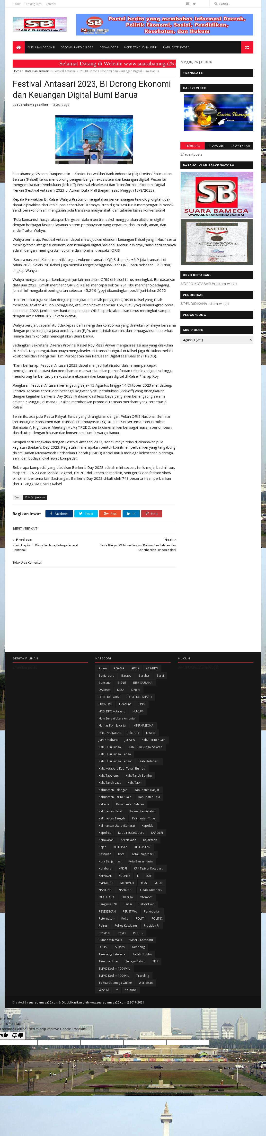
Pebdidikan (146, 932)
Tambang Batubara (112, 982)
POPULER (216, 146)
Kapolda (147, 854)
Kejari (102, 875)
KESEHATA (120, 875)
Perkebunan (152, 939)
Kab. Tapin (135, 811)
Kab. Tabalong (109, 804)
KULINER (124, 904)
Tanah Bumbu (142, 982)
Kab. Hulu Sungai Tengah (116, 789)
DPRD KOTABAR (110, 725)
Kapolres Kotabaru (131, 861)
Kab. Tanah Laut (110, 811)
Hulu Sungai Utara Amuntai (117, 747)
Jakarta (151, 761)
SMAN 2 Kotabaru (141, 968)
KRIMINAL (105, 904)
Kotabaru (105, 897)
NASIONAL (126, 918)
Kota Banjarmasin (37, 71)
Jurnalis (130, 768)
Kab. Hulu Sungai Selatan (145, 775)
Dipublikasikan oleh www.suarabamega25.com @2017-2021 (103, 1031)
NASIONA (105, 918)
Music (158, 911)
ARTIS (135, 696)
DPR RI (135, 718)
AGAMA (119, 696)
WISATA (104, 1018)
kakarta (104, 832)
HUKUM (138, 739)
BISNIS (122, 711)
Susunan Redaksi (41, 47)
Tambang (138, 975)
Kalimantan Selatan (142, 839)
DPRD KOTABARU (140, 725)
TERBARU (192, 146)
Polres (103, 954)
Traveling (142, 1004)
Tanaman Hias (108, 989)
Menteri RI (127, 911)
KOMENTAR (241, 146)
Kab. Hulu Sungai (110, 775)
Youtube (131, 1018)
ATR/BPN (152, 696)
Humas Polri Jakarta (112, 754)
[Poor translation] (18, 1064)
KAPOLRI (157, 861)
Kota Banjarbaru (143, 882)
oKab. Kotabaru (151, 918)
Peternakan (106, 947)
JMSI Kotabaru (108, 768)
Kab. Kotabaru (149, 789)
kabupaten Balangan (113, 818)
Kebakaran (106, 868)
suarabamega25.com (43, 1031)
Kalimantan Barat (110, 839)
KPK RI (123, 897)
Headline (125, 732)
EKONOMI (105, 732)
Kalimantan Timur (144, 846)
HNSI (142, 732)
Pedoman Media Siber (77, 47)
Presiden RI (151, 954)
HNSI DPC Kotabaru (112, 739)
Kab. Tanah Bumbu (139, 804)
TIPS (155, 989)
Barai (160, 704)
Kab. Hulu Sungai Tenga (115, 782)
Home (17, 4)
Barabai (144, 704)
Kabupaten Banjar (146, 818)
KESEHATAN (142, 875)
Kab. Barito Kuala (153, 768)
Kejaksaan (150, 868)
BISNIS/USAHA (142, 711)
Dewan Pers (108, 47)
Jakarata (133, 761)
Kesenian (105, 882)
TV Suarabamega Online (115, 1011)
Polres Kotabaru (126, 954)
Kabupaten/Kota (176, 47)
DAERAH (104, 718)
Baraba (126, 704)
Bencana (105, 711)
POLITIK (156, 947)
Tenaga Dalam (135, 989)
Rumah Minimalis (110, 968)
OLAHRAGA (107, 925)
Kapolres (105, 861)
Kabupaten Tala (149, 825)
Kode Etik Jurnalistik (140, 47)
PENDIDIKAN (107, 939)
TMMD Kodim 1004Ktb (114, 1004)
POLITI (140, 947)
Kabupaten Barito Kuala (115, 825)
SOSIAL (103, 975)
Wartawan (146, 1011)
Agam (103, 696)
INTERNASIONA (143, 754)
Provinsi (104, 961)
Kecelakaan (128, 868)
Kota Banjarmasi (110, 890)
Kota (121, 882)
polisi (125, 947)
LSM (148, 904)
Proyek (121, 961)
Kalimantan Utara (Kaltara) (117, 854)
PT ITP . (138, 961)
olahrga (127, 925)
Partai (128, 932)
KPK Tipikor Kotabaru (148, 897)
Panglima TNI (108, 932)
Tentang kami (33, 4)
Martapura (106, 911)
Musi (144, 911)
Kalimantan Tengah (112, 846)
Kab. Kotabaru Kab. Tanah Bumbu (122, 797)
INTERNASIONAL (110, 761)
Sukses (119, 975)
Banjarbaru (106, 704)
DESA (120, 718)
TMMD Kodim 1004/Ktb (114, 997)
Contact (51, 4)
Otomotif (146, 925)
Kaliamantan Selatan (130, 832)
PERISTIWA (130, 939)
